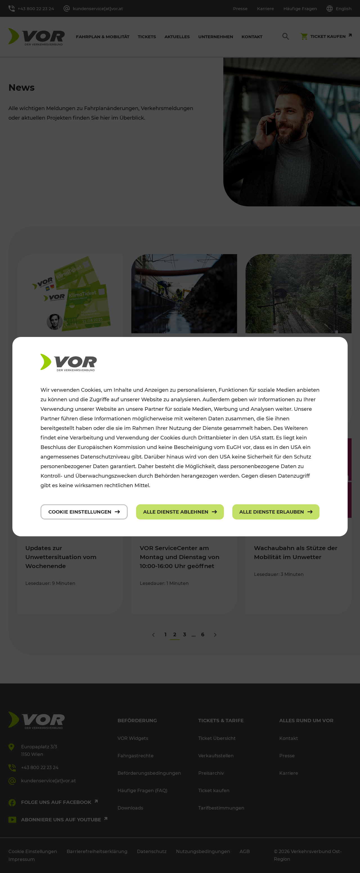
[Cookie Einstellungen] (84, 511)
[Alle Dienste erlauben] (276, 511)
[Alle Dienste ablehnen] (180, 511)
